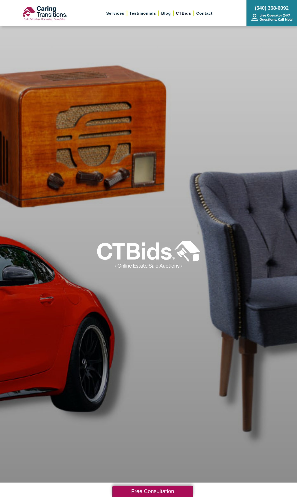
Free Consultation (152, 491)
